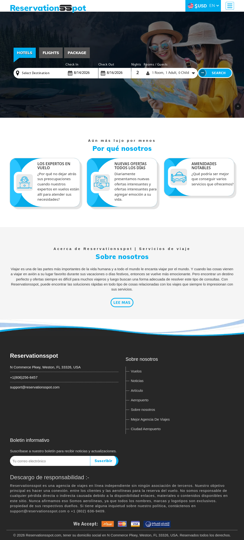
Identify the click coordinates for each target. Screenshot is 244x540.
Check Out (106, 64)
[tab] (51, 52)
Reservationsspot (34, 355)
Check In (72, 64)
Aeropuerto (139, 400)
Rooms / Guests (156, 64)
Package (77, 52)
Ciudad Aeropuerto (146, 429)
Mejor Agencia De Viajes (150, 419)
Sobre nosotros (143, 410)
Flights (51, 52)
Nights (136, 64)
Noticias (137, 381)
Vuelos (136, 371)
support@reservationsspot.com (35, 387)
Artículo (137, 390)
